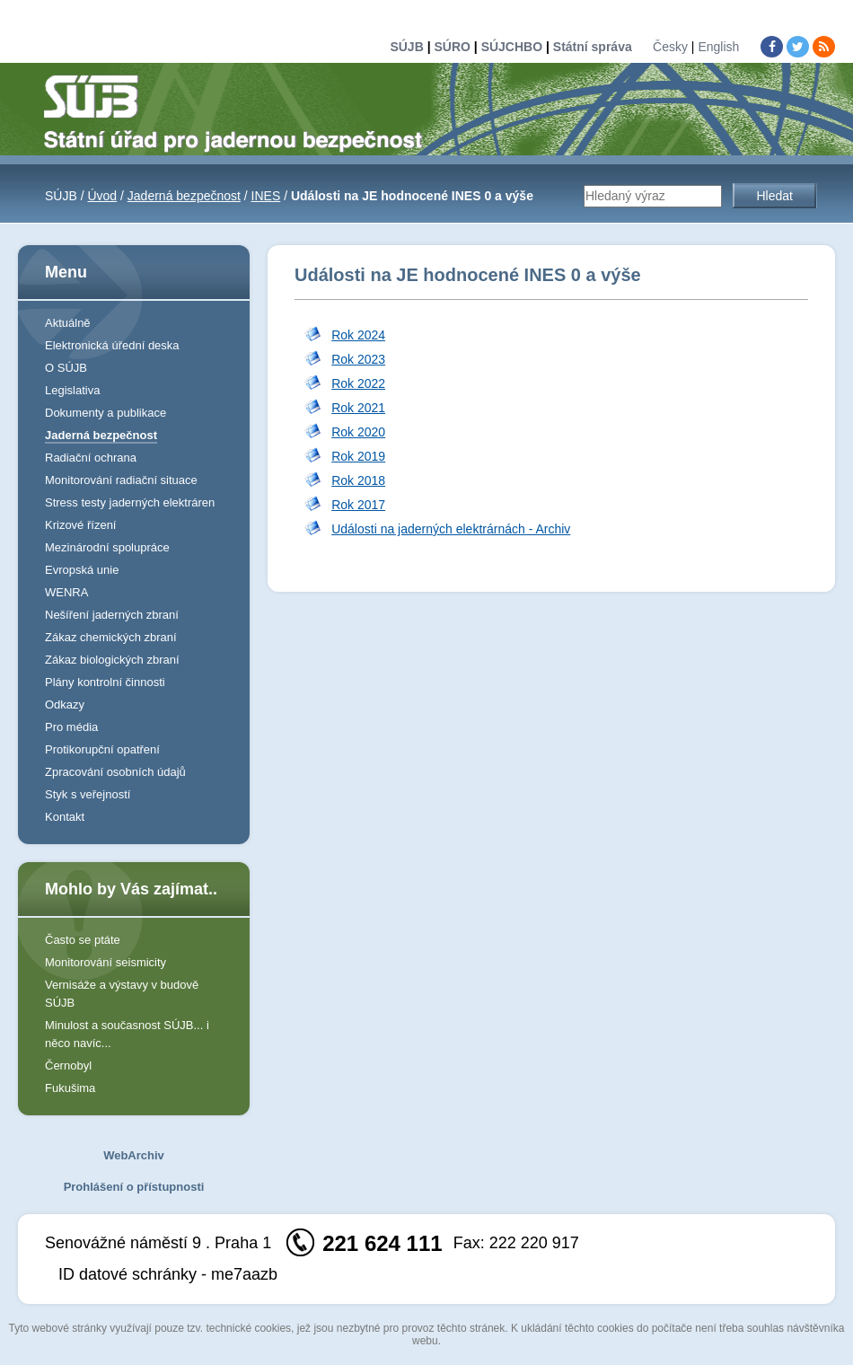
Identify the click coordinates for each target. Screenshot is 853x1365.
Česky (670, 47)
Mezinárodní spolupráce (107, 547)
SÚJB (406, 47)
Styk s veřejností (87, 794)
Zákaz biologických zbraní (112, 659)
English (718, 47)
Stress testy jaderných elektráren (130, 502)
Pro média (71, 727)
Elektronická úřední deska (112, 345)
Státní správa (592, 47)
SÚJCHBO (511, 47)
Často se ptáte (82, 940)
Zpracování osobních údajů (115, 772)
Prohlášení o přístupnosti (134, 1186)
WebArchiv (133, 1155)
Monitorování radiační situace (121, 480)
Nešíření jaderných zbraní (112, 614)
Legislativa (72, 390)
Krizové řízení (80, 525)
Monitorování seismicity (105, 962)
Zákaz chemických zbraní (111, 637)
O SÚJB (66, 367)
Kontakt (64, 816)
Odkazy (64, 704)
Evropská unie (82, 570)
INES (266, 196)
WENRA (66, 592)
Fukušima (70, 1088)
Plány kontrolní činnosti (105, 682)
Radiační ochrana (90, 457)
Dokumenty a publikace (105, 412)
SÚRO (452, 47)
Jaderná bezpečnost (184, 196)
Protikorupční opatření (102, 749)
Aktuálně (68, 323)
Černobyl (68, 1065)
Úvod (102, 196)
